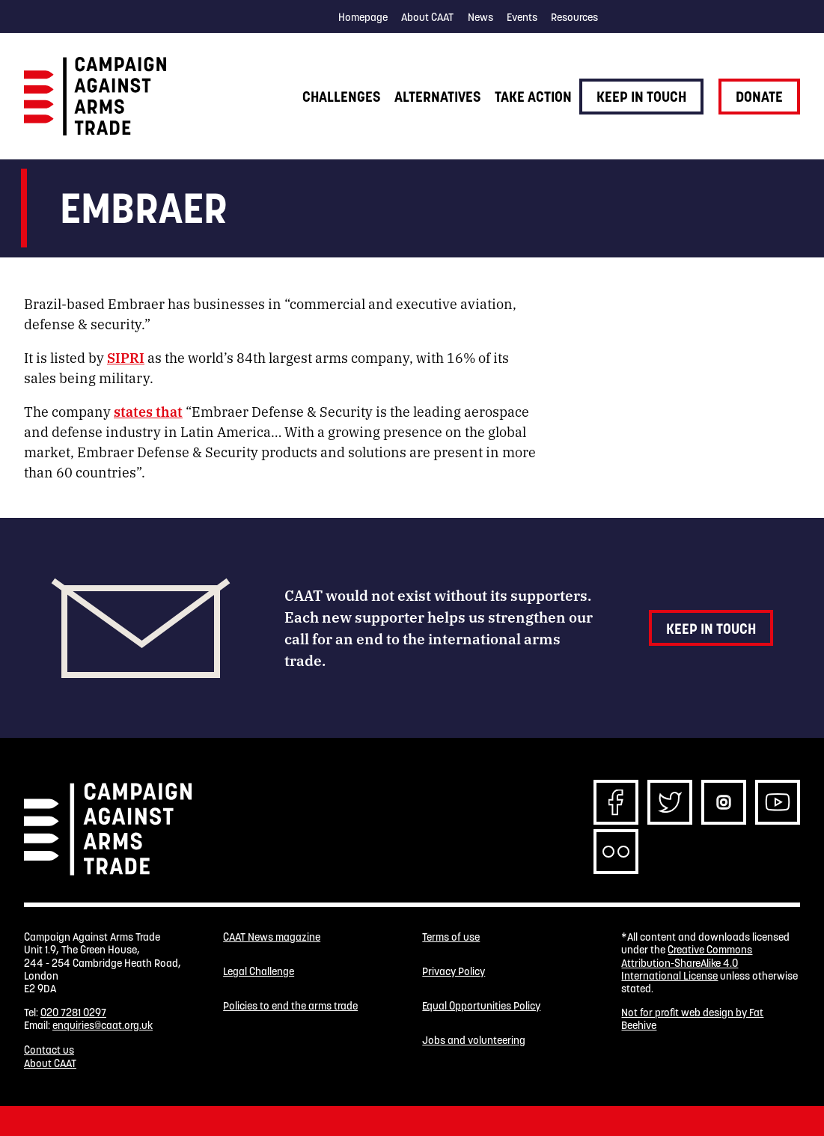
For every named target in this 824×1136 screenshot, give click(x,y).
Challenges (341, 97)
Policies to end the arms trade (290, 1006)
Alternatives (437, 97)
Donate (759, 97)
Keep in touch (641, 97)
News (480, 17)
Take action (533, 97)
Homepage (363, 17)
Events (522, 17)
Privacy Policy (453, 971)
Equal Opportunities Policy (481, 1006)
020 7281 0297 (73, 1012)
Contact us (49, 1050)
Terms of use (451, 937)
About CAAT (427, 17)
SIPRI (125, 357)
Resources (574, 17)
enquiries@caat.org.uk (102, 1025)
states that (148, 411)
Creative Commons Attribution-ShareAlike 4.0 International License (686, 963)
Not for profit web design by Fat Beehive (692, 1019)
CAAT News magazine (271, 937)
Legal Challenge (258, 971)
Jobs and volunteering (473, 1040)
